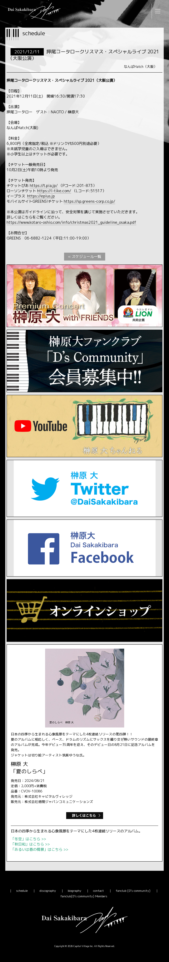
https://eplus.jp (41, 196)
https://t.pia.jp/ (44, 185)
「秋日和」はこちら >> (30, 844)
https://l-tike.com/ (54, 190)
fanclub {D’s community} (133, 891)
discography (48, 891)
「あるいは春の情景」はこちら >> (39, 849)
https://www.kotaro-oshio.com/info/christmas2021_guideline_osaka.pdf (71, 222)
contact (98, 891)
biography (74, 891)
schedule (22, 891)
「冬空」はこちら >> (28, 838)
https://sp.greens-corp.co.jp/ (89, 201)
